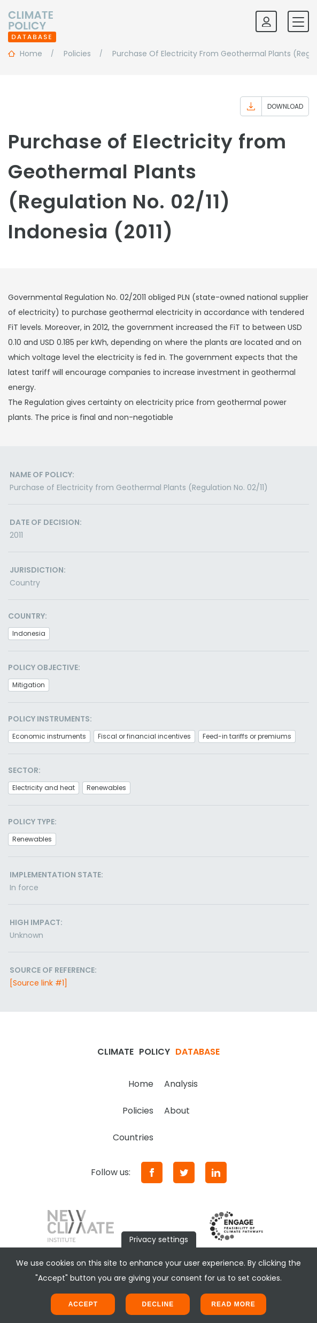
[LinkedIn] (216, 1172)
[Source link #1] (38, 983)
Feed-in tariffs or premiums (247, 736)
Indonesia (28, 633)
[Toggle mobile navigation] (298, 21)
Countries (133, 1137)
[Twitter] (184, 1172)
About (177, 1110)
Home (140, 1084)
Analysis (181, 1084)
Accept (83, 1304)
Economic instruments (49, 736)
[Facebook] (152, 1172)
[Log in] (266, 21)
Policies (137, 1110)
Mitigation (28, 684)
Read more (233, 1304)
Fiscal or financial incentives (144, 736)
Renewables (106, 787)
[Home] (32, 21)
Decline (158, 1304)
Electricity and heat (43, 787)
